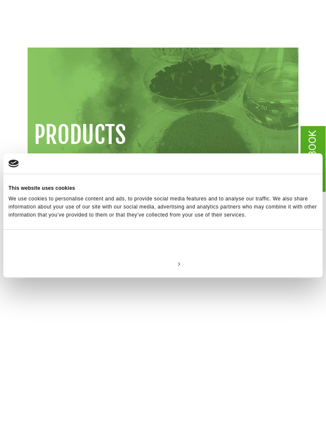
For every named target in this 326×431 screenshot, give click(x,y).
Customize (163, 264)
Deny (59, 264)
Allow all (266, 264)
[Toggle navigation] (302, 34)
